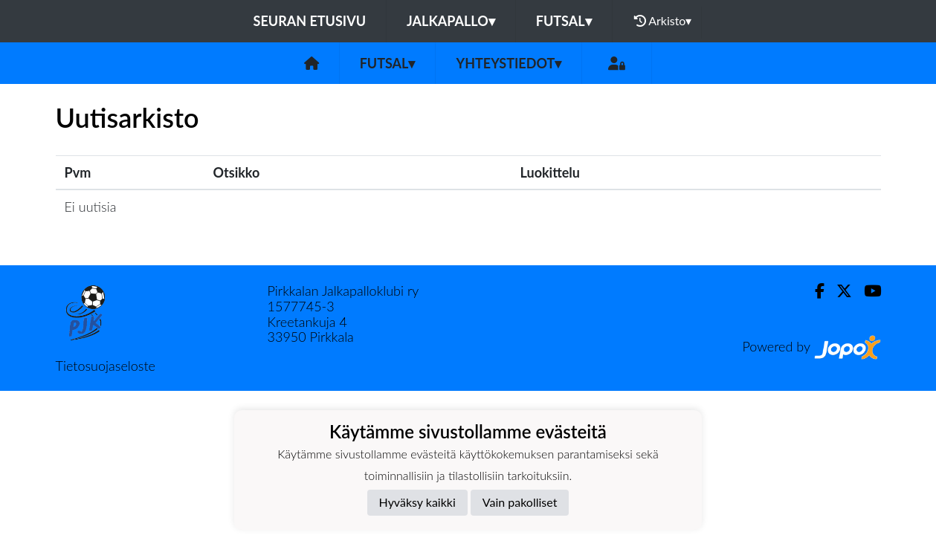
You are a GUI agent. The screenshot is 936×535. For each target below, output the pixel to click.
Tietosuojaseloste (105, 365)
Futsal (564, 21)
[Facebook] (813, 291)
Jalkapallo (451, 21)
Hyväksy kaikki (417, 502)
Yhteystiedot (508, 63)
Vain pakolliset (520, 502)
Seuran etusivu (310, 21)
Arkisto (663, 21)
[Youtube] (866, 291)
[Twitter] (838, 291)
